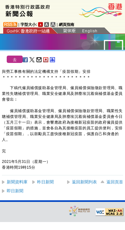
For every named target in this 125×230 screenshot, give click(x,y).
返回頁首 (114, 182)
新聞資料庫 (17, 182)
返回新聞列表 (84, 182)
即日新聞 (15, 190)
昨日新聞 (45, 182)
